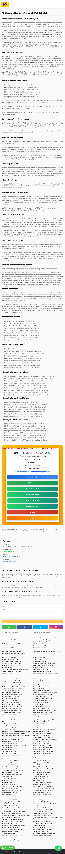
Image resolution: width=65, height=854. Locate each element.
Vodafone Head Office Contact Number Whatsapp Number (16, 815)
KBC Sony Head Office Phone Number (11, 817)
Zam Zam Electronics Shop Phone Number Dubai (13, 733)
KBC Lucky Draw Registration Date (10, 788)
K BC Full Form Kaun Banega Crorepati (42, 782)
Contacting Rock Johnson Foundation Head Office (45, 638)
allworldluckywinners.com (10, 561)
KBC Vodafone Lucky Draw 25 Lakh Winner (12, 821)
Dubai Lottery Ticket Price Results (10, 632)
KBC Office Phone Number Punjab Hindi (42, 829)
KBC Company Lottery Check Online (41, 763)
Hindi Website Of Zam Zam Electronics (42, 733)
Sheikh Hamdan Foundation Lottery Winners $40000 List (46, 651)
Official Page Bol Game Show (40, 755)
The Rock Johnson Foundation (9, 642)
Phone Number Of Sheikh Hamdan (41, 731)
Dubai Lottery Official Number (9, 657)
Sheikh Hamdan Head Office (39, 647)
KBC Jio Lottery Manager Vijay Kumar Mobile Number (45, 796)
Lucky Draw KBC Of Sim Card (9, 778)
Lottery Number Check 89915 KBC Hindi (11, 761)
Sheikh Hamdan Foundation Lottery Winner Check (45, 747)
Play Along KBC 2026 (7, 794)
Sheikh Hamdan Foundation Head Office (42, 632)
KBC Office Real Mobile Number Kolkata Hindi (12, 837)
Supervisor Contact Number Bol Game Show (12, 755)
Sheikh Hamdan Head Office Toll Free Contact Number (15, 686)
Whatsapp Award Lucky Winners (40, 702)
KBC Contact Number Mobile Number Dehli (12, 835)
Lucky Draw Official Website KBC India (11, 768)
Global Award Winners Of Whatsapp (41, 784)
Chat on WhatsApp (8, 551)
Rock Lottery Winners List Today (40, 634)
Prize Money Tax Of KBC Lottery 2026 (42, 790)
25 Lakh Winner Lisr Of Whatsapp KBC (42, 722)
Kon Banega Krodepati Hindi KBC (41, 776)
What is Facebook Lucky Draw (9, 751)
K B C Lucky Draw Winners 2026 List (10, 690)
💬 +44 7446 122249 (32, 489)
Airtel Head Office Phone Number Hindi (11, 807)
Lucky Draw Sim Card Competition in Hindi (12, 829)
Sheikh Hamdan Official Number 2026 (42, 753)
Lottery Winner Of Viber (38, 704)
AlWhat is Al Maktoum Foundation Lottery (43, 665)
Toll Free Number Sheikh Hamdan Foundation (44, 663)
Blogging (12, 851)
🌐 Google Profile (32, 477)
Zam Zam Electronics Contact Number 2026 (42, 737)
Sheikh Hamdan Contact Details (40, 645)
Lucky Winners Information (8, 638)
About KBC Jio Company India (40, 800)
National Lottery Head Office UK (9, 743)
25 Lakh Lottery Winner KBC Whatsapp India (12, 770)
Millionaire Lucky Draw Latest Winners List (12, 679)
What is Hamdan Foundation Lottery (41, 686)
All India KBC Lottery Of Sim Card (41, 778)
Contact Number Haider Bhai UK (40, 661)
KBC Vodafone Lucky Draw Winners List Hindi (13, 819)
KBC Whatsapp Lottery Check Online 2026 (43, 768)
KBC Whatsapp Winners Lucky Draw (10, 702)
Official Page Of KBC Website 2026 (10, 792)
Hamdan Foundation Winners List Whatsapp (12, 688)
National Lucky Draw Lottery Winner (10, 677)
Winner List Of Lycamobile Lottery (41, 743)
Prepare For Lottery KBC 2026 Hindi (10, 772)
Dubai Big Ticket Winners (39, 657)
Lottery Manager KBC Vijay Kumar (10, 763)
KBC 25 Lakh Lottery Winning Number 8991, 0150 (44, 712)
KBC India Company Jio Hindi (8, 796)
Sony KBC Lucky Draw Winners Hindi (10, 827)
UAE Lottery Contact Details (8, 647)
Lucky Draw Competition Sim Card (10, 720)
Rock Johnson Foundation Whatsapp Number (12, 640)
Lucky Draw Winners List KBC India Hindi (11, 809)
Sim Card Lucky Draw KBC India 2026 (10, 766)
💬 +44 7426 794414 (32, 500)
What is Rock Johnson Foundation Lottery (12, 651)
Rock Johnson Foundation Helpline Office (11, 710)
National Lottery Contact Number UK (42, 745)
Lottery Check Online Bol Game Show (10, 757)
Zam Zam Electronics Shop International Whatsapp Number (16, 731)
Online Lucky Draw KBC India (8, 764)
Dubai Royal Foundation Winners (9, 749)
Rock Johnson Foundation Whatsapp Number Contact (15, 653)
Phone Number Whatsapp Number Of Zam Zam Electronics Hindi (16, 736)
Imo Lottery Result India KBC (8, 833)
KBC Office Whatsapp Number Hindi (10, 831)
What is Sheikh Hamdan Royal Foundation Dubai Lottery (15, 669)
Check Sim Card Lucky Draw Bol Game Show (12, 759)
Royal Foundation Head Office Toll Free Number (13, 683)
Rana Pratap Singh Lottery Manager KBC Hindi (44, 833)
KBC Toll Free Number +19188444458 (10, 696)
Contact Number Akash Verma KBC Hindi (43, 813)
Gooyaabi (23, 851)
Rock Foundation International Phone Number (44, 729)
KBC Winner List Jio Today (39, 677)
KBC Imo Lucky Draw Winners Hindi (41, 706)
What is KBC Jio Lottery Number (9, 700)
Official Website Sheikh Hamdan (40, 669)
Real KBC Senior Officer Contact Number (11, 804)
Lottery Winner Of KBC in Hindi (9, 718)
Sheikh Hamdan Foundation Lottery (41, 640)
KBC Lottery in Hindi (38, 643)
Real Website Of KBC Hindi (39, 825)
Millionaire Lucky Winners (39, 679)
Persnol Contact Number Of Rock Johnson (43, 694)
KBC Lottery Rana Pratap (8, 722)
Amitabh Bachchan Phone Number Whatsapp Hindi (45, 739)
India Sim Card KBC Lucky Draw (40, 831)
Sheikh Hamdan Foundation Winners (41, 749)
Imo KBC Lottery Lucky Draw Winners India (43, 835)
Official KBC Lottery (37, 770)
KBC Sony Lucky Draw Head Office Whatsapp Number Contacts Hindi (48, 818)
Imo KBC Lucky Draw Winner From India (11, 712)
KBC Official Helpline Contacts (9, 714)
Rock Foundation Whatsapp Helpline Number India (14, 811)
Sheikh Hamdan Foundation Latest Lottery (12, 675)
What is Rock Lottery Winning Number (11, 692)
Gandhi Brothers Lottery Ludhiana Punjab (11, 661)
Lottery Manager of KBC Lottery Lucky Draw (43, 788)
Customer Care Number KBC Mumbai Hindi (12, 774)
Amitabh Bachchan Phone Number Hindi (42, 698)
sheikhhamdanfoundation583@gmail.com (14, 556)
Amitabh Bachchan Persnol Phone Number (12, 704)
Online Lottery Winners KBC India (9, 798)
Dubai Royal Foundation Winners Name (42, 667)
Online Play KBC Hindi (7, 780)
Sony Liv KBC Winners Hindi (39, 827)
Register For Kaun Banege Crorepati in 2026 (43, 720)
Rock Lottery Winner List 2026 (9, 723)
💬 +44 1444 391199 (32, 506)
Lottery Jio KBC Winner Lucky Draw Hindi (43, 805)
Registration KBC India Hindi (8, 782)
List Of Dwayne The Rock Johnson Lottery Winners (45, 692)
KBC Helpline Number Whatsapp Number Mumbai (44, 710)
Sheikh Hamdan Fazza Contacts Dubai (11, 665)
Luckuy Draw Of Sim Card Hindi (40, 714)
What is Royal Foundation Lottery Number (43, 683)
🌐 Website (32, 518)
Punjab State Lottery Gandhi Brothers (42, 659)
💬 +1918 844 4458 (32, 495)
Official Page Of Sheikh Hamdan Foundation (43, 751)
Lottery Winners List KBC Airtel (40, 811)
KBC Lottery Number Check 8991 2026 (42, 671)
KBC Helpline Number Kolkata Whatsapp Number (13, 825)
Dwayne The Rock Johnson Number (41, 690)
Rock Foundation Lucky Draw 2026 (10, 634)
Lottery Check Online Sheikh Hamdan (42, 761)
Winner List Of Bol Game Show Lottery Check (44, 759)
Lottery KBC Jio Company (39, 764)
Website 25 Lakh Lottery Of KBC (40, 718)
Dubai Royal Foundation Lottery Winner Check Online (14, 745)
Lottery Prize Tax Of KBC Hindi (40, 774)
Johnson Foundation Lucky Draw (40, 727)
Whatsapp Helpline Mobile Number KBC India (12, 802)
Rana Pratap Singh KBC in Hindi (40, 716)
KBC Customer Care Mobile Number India (11, 790)
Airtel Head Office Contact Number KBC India (44, 809)
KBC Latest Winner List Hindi (40, 696)
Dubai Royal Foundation (7, 667)
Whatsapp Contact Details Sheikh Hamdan (12, 671)
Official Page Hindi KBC (38, 780)
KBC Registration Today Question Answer (42, 794)
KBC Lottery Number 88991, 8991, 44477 (11, 708)
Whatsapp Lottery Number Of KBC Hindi (42, 798)
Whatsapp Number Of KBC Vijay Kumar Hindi (43, 786)
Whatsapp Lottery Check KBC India (41, 772)
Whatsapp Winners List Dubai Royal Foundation (44, 684)
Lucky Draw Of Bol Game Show (40, 757)
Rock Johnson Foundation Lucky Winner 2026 (13, 694)
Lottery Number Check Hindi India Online (11, 841)
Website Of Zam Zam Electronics (41, 735)
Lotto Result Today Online (8, 747)
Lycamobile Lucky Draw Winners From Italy (12, 725)
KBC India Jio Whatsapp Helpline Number (43, 823)
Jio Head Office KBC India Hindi (40, 802)
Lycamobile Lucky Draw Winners (40, 725)
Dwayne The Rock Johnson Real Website (42, 821)
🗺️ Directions (32, 483)
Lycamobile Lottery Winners (39, 723)
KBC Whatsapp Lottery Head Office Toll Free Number (45, 673)
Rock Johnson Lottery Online (9, 729)
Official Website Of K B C (39, 688)
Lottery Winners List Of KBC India (41, 807)
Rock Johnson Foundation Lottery (41, 636)
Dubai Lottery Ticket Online (8, 645)
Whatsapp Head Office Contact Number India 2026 (45, 804)
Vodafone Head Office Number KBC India (42, 815)
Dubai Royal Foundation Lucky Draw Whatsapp (13, 684)
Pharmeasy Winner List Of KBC (9, 784)
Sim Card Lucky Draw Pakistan (9, 753)
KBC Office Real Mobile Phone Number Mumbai (44, 837)
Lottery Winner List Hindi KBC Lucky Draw (12, 786)
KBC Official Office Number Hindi (41, 708)
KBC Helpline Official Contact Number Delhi (43, 839)
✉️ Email (32, 512)
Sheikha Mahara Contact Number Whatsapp (12, 741)
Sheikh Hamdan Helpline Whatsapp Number (12, 706)
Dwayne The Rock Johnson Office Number (43, 642)
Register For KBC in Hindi (8, 716)
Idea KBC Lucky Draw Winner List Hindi (11, 805)
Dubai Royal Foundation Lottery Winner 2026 (43, 675)
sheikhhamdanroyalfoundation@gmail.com (33, 472)
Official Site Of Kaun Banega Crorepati (11, 839)
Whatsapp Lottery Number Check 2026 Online (13, 681)
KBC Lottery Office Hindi (7, 673)
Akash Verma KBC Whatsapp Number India (12, 813)
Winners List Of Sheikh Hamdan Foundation (12, 663)
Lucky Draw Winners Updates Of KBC (42, 700)
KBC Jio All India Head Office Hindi (10, 823)
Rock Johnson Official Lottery (40, 681)
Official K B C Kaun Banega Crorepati (42, 766)
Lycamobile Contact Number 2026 (41, 741)
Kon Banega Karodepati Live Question (42, 792)
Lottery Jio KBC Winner (7, 776)
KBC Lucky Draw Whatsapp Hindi (9, 698)
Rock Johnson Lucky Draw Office (10, 727)
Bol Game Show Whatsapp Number (10, 659)
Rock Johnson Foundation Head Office (11, 636)
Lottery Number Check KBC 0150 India (11, 800)
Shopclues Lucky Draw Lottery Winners (11, 739)
